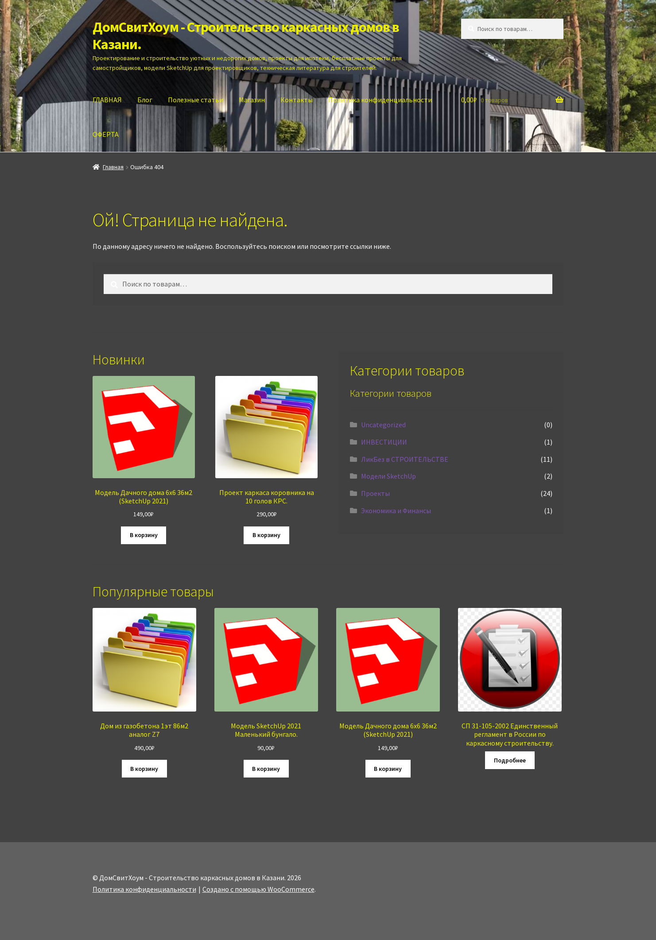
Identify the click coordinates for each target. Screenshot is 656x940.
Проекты (375, 493)
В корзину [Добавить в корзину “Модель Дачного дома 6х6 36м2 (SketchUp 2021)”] (144, 535)
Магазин (252, 99)
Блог (144, 99)
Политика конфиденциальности (380, 99)
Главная (113, 167)
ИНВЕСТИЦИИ (384, 441)
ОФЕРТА (106, 134)
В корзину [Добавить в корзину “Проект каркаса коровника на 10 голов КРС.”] (266, 535)
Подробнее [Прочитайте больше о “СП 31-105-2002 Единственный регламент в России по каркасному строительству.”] (510, 760)
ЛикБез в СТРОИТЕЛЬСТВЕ (404, 459)
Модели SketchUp (388, 476)
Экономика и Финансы (396, 510)
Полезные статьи (195, 99)
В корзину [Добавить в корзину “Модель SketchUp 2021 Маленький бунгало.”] (266, 769)
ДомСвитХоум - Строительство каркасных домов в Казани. (246, 35)
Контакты (296, 99)
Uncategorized (383, 424)
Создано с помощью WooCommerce (258, 889)
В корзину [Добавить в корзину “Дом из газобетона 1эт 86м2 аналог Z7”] (144, 769)
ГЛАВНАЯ (107, 99)
